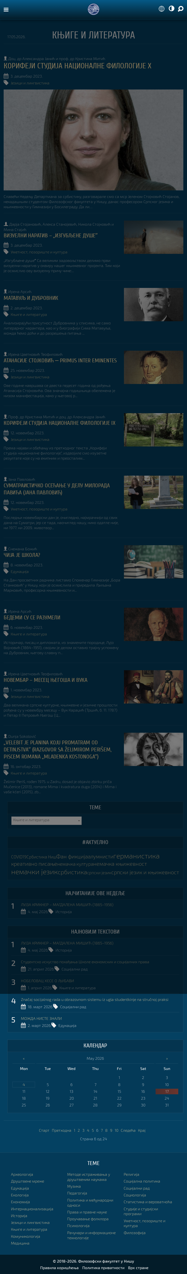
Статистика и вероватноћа (148, 1201)
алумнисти (100, 856)
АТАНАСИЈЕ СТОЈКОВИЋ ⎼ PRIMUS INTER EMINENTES (60, 360)
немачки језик (34, 871)
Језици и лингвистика (30, 82)
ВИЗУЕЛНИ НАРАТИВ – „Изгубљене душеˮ (51, 235)
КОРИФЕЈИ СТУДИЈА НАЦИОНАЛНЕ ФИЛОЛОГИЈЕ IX (59, 423)
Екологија (20, 1195)
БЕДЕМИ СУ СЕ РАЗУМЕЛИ (32, 617)
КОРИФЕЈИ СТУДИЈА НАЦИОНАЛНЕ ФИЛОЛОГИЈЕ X (77, 65)
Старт (44, 1130)
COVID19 (19, 856)
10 (116, 1130)
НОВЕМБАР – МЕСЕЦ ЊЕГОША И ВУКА (45, 680)
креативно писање (34, 864)
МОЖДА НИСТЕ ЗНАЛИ (41, 1018)
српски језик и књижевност (145, 872)
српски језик (99, 872)
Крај (142, 1130)
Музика (74, 1186)
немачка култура (75, 864)
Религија (131, 1174)
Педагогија (77, 1193)
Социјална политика (142, 1181)
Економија (20, 1201)
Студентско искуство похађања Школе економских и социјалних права (85, 961)
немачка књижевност (120, 864)
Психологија (78, 1225)
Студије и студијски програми (141, 1211)
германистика (136, 855)
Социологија (135, 1195)
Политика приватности (103, 1267)
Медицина (20, 1243)
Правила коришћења (59, 1267)
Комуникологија (25, 1236)
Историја (64, 911)
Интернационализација (32, 1208)
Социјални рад (75, 969)
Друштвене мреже (27, 1181)
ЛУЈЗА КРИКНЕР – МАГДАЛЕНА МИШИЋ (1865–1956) (67, 904)
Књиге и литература (29, 314)
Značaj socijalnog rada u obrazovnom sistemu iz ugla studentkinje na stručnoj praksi (94, 999)
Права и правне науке (87, 1212)
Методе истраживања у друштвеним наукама (88, 1177)
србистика (72, 871)
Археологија (22, 1174)
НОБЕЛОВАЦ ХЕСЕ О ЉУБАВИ (47, 980)
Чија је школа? (22, 555)
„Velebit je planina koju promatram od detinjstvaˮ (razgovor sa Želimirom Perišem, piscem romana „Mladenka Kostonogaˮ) (57, 749)
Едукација (20, 571)
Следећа (128, 1130)
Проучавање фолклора (88, 1218)
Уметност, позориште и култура (39, 251)
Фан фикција (72, 856)
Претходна (61, 1130)
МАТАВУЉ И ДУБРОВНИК (31, 298)
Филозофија (135, 1232)
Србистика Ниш (41, 856)
